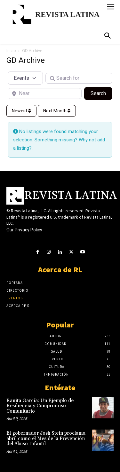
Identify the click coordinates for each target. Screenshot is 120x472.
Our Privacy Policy (24, 229)
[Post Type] (25, 77)
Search (101, 92)
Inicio (11, 50)
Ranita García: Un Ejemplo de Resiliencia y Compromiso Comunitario (40, 406)
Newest (21, 110)
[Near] (45, 93)
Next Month (56, 110)
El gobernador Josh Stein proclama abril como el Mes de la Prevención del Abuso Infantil (45, 438)
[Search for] (79, 78)
